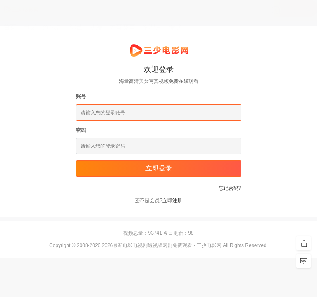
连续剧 (53, 27)
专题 (175, 27)
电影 (29, 27)
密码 (81, 130)
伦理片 (152, 27)
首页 (10, 27)
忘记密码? (230, 188)
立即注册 (172, 200)
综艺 (76, 27)
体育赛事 (122, 27)
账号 (81, 96)
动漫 (95, 27)
